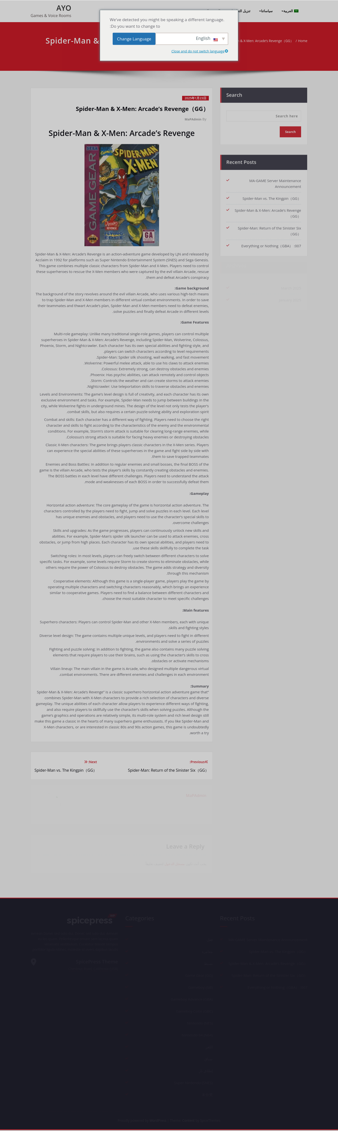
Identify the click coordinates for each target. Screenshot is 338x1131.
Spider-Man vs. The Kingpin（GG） (272, 196)
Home (301, 40)
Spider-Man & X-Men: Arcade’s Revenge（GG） (251, 40)
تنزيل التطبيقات (239, 11)
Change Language (134, 39)
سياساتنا (266, 11)
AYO (63, 8)
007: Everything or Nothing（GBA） (271, 243)
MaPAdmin (192, 119)
